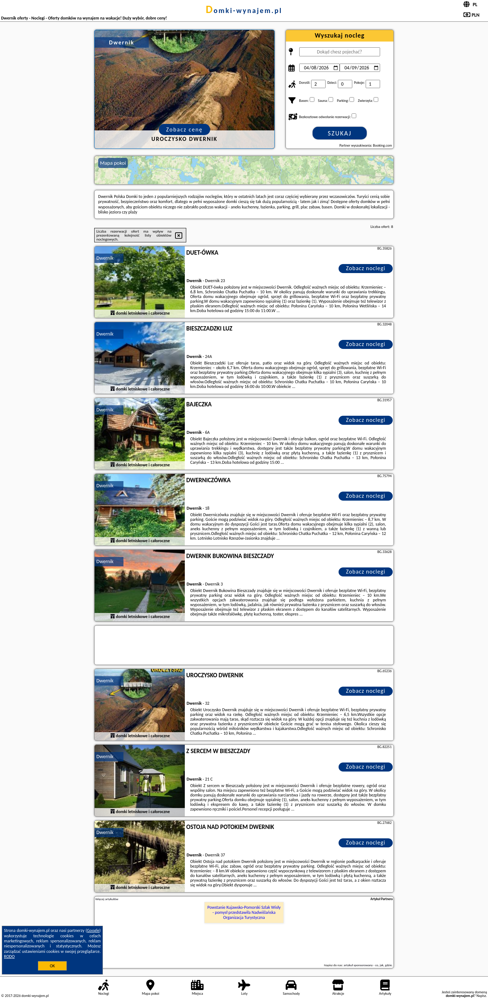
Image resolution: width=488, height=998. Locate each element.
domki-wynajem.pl (244, 10)
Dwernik (104, 258)
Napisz (481, 995)
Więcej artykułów (106, 899)
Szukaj (340, 133)
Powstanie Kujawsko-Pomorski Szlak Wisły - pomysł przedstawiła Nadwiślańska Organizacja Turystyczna (244, 912)
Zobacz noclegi (365, 268)
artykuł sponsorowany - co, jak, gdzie (368, 965)
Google (93, 930)
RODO (9, 956)
